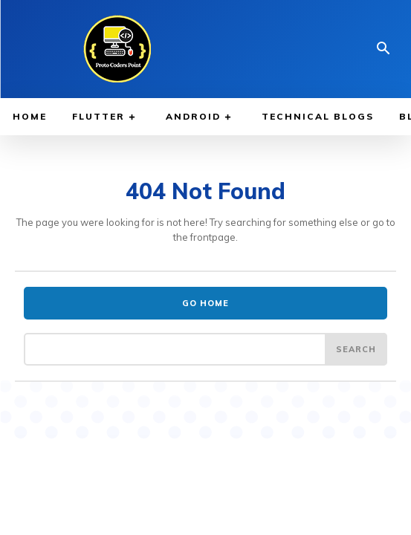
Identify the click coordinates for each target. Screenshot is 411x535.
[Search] (356, 349)
